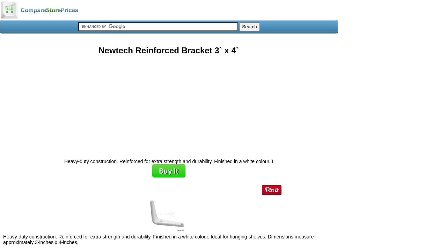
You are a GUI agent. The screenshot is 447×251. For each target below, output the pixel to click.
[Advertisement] (168, 104)
